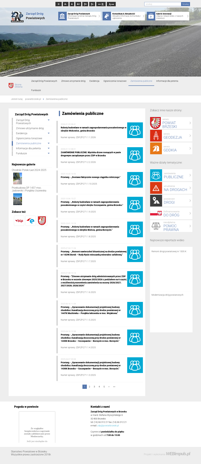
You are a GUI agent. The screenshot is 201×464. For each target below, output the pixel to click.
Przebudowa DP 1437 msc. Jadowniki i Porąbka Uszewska (29, 189)
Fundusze (36, 90)
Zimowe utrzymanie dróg (73, 81)
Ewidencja (94, 81)
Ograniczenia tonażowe (114, 81)
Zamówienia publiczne (141, 81)
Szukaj (185, 4)
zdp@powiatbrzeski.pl (108, 425)
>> (114, 386)
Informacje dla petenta (167, 81)
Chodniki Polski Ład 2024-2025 (29, 170)
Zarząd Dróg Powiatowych (44, 81)
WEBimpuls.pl (178, 453)
